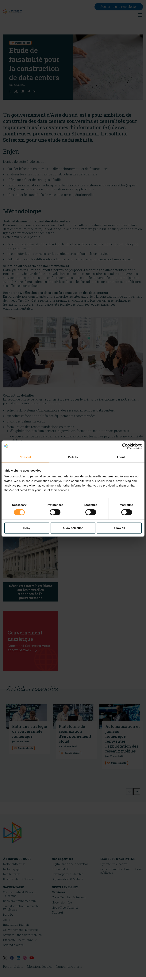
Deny (26, 528)
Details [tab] (73, 457)
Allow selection (73, 528)
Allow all (119, 528)
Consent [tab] (25, 457)
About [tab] (121, 457)
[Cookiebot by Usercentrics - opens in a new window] (125, 446)
